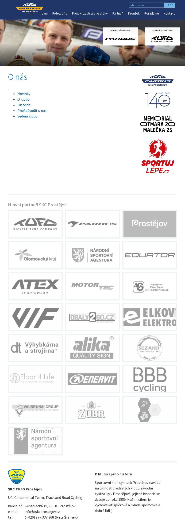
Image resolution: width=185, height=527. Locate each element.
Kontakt (169, 13)
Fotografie (59, 13)
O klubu (23, 99)
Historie (24, 104)
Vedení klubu (27, 116)
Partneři (117, 13)
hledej (169, 5)
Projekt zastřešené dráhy (90, 13)
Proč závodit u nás (31, 110)
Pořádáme (151, 13)
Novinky (23, 93)
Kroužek (134, 13)
